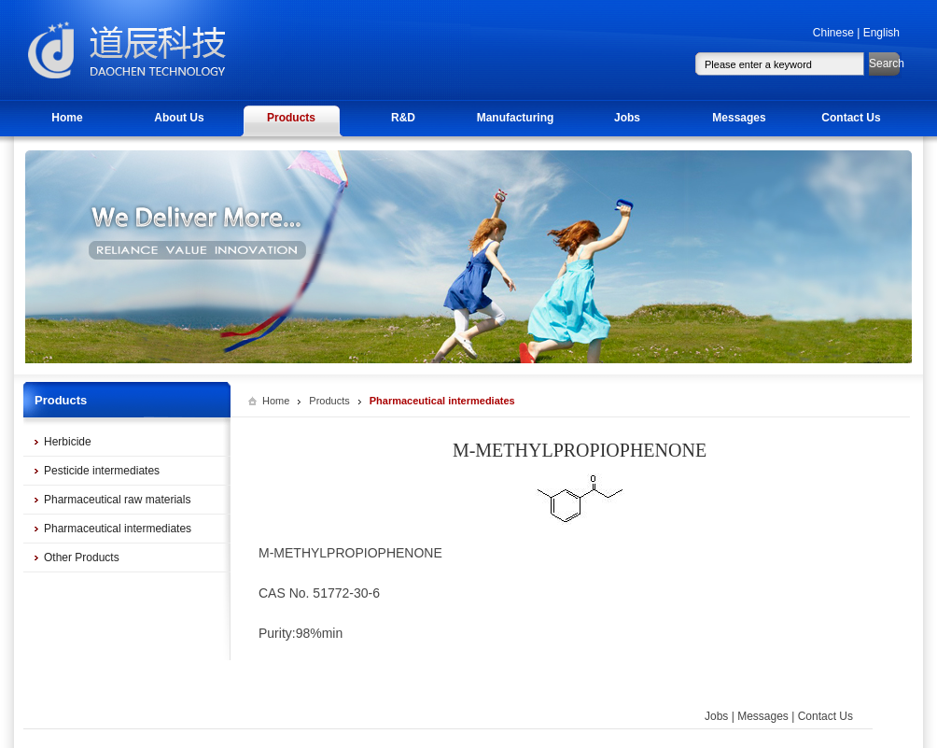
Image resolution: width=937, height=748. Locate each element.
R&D (403, 117)
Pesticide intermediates (102, 470)
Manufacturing (515, 117)
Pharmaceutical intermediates (117, 528)
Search (885, 63)
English (881, 32)
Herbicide (67, 441)
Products (291, 117)
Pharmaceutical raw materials (117, 499)
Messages (738, 117)
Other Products (81, 557)
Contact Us (850, 117)
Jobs (627, 117)
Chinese (833, 32)
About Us (178, 117)
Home (66, 117)
